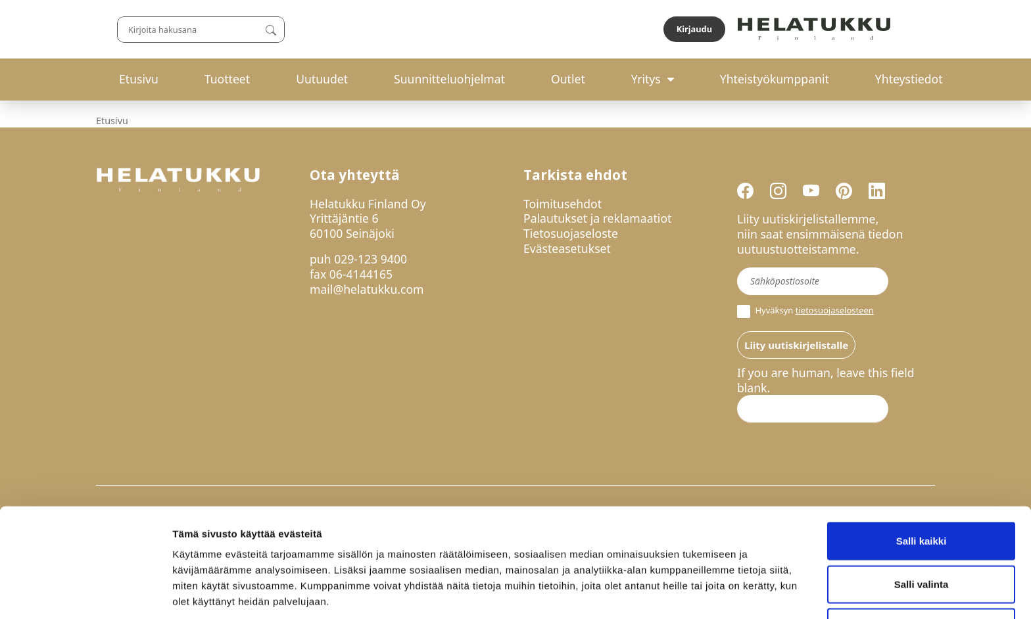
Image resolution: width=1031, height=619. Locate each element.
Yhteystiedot (909, 79)
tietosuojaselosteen (835, 310)
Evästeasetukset (567, 248)
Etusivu (138, 79)
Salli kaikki (921, 489)
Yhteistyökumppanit (774, 79)
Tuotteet (227, 79)
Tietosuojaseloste (570, 233)
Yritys (646, 79)
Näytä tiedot (703, 593)
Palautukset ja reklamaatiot (597, 218)
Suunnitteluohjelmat (449, 79)
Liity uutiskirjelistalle (796, 345)
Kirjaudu (904, 29)
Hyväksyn (805, 311)
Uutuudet (322, 79)
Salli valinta (921, 533)
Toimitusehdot (562, 204)
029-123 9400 (370, 259)
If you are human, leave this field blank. (826, 380)
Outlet (568, 79)
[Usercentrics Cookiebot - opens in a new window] (85, 593)
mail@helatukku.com (367, 289)
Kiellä (921, 576)
